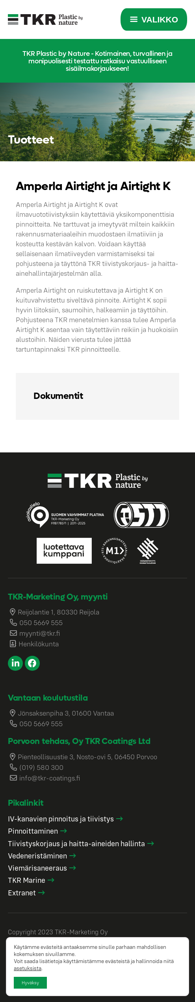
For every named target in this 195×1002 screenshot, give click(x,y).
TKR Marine (26, 880)
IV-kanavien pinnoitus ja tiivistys (61, 818)
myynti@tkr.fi (39, 633)
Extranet (22, 892)
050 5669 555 (41, 622)
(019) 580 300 (41, 767)
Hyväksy (30, 982)
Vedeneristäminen (37, 855)
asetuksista (27, 968)
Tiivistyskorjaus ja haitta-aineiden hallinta (76, 843)
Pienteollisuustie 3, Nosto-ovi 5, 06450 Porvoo (87, 756)
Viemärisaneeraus (37, 868)
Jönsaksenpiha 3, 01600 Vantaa (66, 713)
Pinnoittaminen (33, 831)
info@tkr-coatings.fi (49, 777)
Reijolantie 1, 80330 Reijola (58, 611)
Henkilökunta (39, 643)
